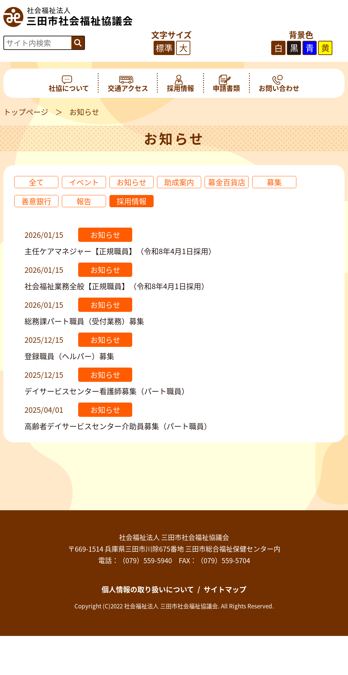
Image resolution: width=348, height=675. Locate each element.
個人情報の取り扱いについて (148, 589)
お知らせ (131, 182)
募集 (274, 182)
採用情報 (180, 83)
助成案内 (179, 182)
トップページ (25, 111)
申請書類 (226, 83)
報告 (83, 201)
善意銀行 (36, 201)
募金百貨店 (226, 182)
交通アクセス (128, 83)
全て (36, 182)
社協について (69, 83)
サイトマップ (225, 589)
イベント (84, 182)
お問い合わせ (279, 83)
